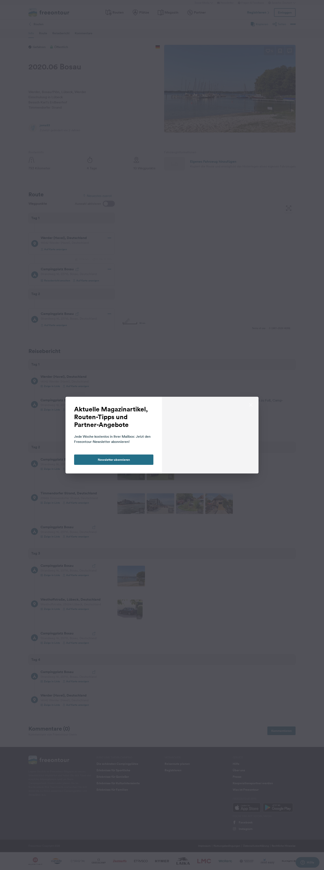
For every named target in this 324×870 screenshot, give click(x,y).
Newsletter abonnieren (114, 460)
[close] (250, 404)
